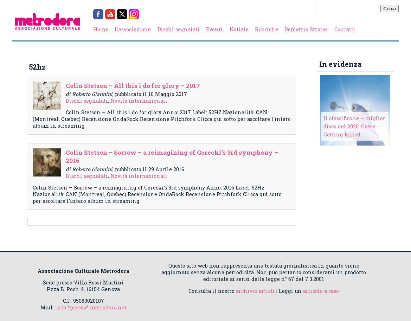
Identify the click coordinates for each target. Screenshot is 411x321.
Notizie (239, 29)
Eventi (214, 29)
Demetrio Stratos (306, 29)
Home (100, 29)
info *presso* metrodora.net (91, 307)
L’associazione (133, 29)
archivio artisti (255, 291)
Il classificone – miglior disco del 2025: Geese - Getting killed (354, 126)
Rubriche (266, 29)
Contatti (344, 29)
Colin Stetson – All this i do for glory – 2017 (133, 86)
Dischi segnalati (179, 29)
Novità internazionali (138, 100)
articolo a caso (321, 291)
